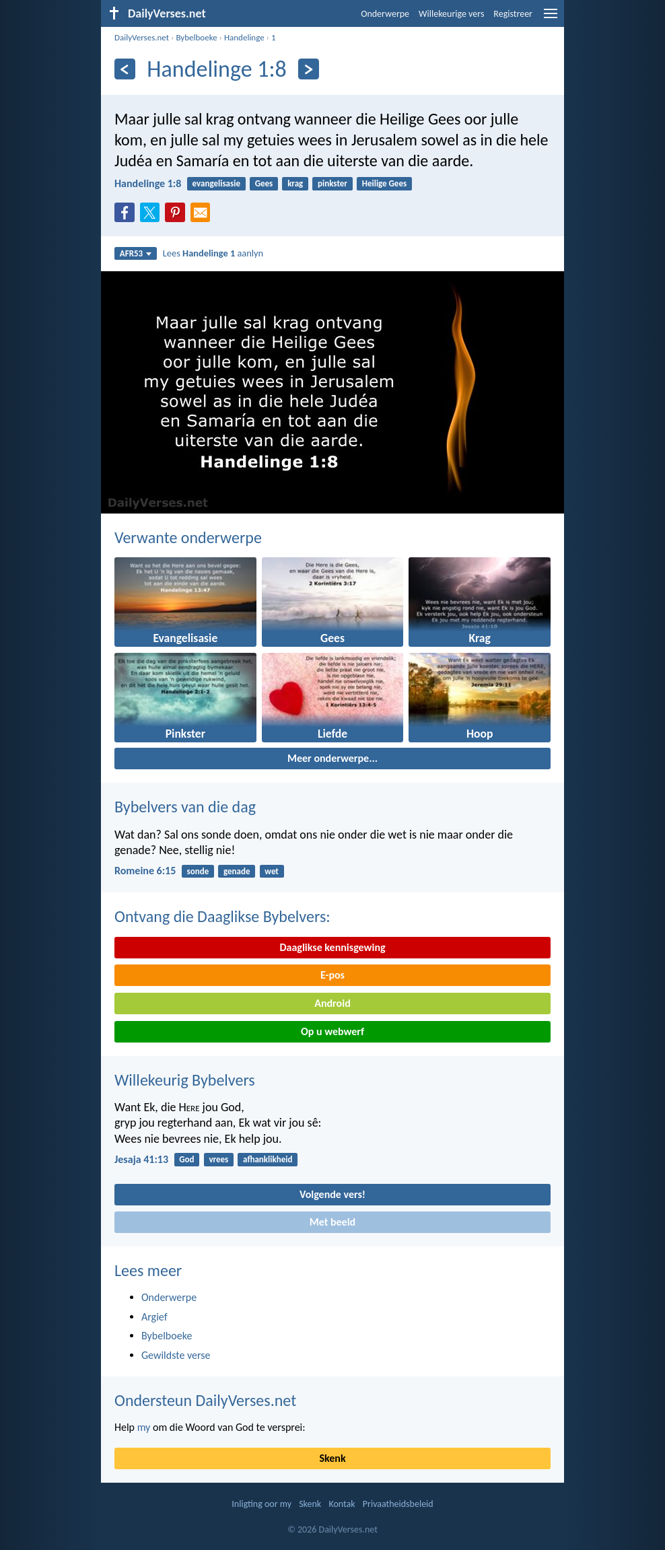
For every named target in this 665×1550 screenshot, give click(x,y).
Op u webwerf (332, 1031)
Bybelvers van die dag (185, 806)
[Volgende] (308, 69)
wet (272, 871)
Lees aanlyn (213, 253)
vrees (218, 1159)
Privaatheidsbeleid (398, 1504)
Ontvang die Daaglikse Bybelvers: (222, 916)
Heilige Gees (384, 183)
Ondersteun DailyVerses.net (205, 1400)
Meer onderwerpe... (332, 758)
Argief (154, 1316)
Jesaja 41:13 (141, 1159)
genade (236, 871)
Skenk (332, 1458)
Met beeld (332, 1222)
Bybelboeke (196, 37)
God (186, 1159)
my (144, 1427)
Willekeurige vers (451, 14)
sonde (198, 871)
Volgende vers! (332, 1194)
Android (332, 1003)
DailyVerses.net (141, 37)
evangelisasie (216, 183)
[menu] (550, 18)
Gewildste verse (176, 1355)
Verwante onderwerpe (188, 537)
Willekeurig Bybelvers (184, 1080)
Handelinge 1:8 (147, 183)
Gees (264, 183)
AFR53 (136, 253)
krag (295, 183)
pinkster (332, 183)
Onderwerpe (385, 14)
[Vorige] (124, 69)
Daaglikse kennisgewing (332, 947)
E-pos (332, 974)
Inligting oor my (261, 1504)
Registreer (512, 14)
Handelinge (244, 37)
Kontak (341, 1504)
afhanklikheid (267, 1159)
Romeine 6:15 (145, 870)
